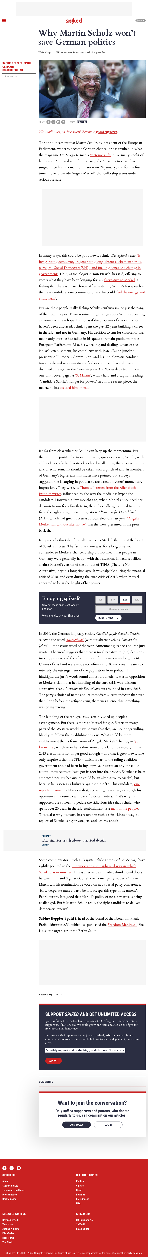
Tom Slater (7, 1224)
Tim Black (7, 1242)
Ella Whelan (8, 1233)
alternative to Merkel (119, 280)
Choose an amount (119, 609)
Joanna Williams (10, 1228)
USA (78, 1203)
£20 (125, 599)
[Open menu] (4, 20)
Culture (80, 1185)
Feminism (81, 1194)
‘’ (75, 639)
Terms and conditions (13, 1190)
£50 (137, 599)
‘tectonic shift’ (100, 155)
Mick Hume (8, 1237)
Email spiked (82, 1228)
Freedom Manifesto (122, 924)
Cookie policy (9, 1199)
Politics (81, 122)
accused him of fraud (75, 387)
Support (53, 1060)
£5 (100, 599)
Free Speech (82, 1199)
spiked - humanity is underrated (74, 21)
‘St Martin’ (83, 375)
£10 (113, 599)
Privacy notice (9, 1194)
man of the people (124, 808)
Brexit (79, 1190)
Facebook (4, 1168)
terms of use (64, 1253)
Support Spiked (10, 1185)
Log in (140, 20)
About (5, 1181)
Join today (76, 1124)
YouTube (19, 1168)
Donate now (105, 617)
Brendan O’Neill (10, 1220)
